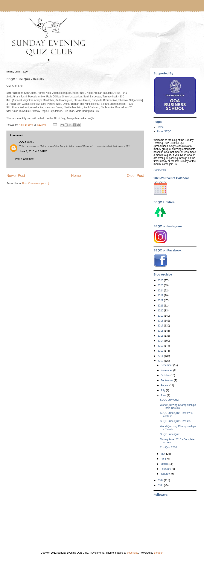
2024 (161, 290)
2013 (161, 345)
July (163, 390)
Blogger (158, 552)
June (164, 395)
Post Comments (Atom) (35, 183)
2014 (161, 340)
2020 (161, 310)
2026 (161, 280)
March (165, 463)
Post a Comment (24, 158)
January (166, 473)
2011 (161, 355)
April (163, 458)
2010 (161, 360)
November (167, 370)
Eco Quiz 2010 (168, 447)
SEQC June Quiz (170, 434)
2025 (161, 285)
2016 (161, 330)
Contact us (160, 170)
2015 (161, 335)
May (163, 453)
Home (76, 176)
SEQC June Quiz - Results (175, 421)
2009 (161, 480)
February (166, 468)
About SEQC (164, 131)
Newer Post (15, 176)
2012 (161, 350)
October (166, 375)
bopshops (132, 552)
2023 (161, 295)
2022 (161, 300)
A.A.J (22, 141)
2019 (161, 315)
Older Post (135, 176)
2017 (161, 325)
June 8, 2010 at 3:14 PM (33, 151)
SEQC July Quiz (169, 399)
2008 (161, 485)
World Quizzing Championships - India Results (178, 406)
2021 (161, 305)
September (167, 380)
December (167, 365)
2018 (161, 320)
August (165, 385)
